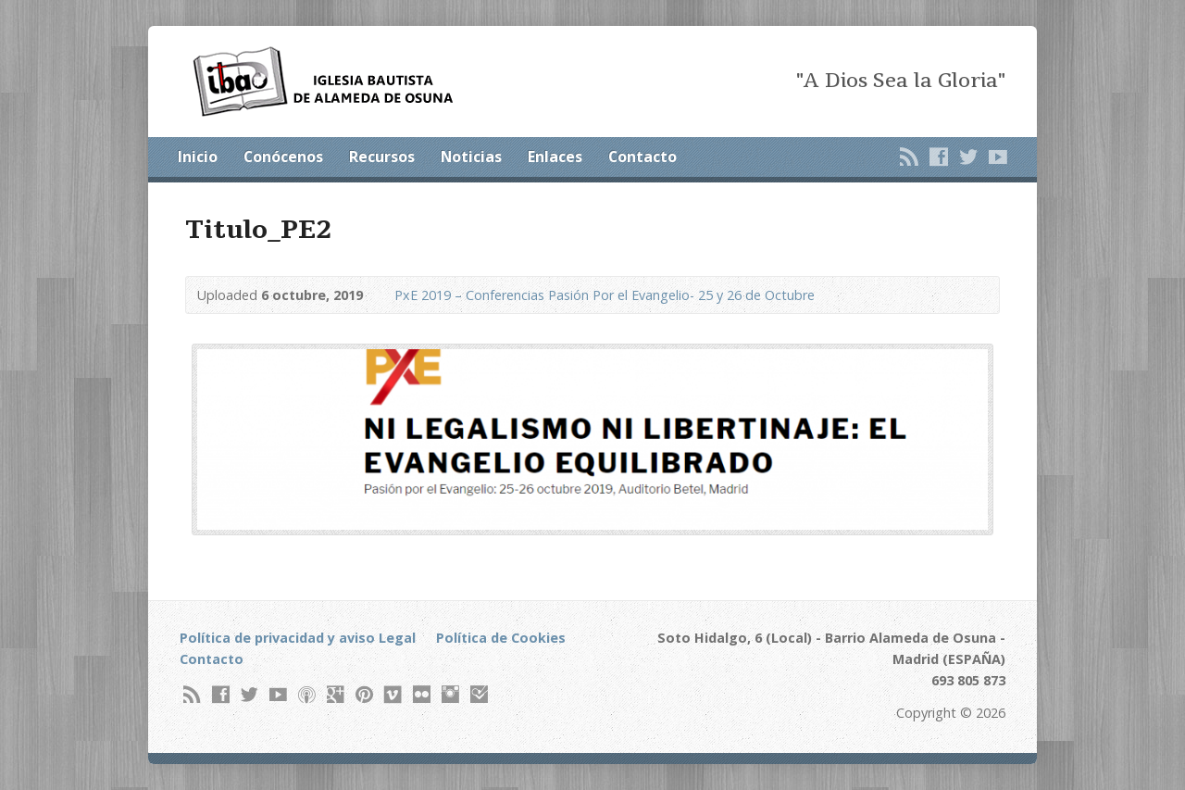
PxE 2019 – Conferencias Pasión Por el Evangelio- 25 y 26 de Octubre (604, 295)
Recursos (382, 156)
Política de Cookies (501, 637)
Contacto (642, 156)
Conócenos (283, 156)
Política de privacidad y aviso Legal (298, 637)
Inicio (198, 156)
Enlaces (555, 156)
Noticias (471, 156)
